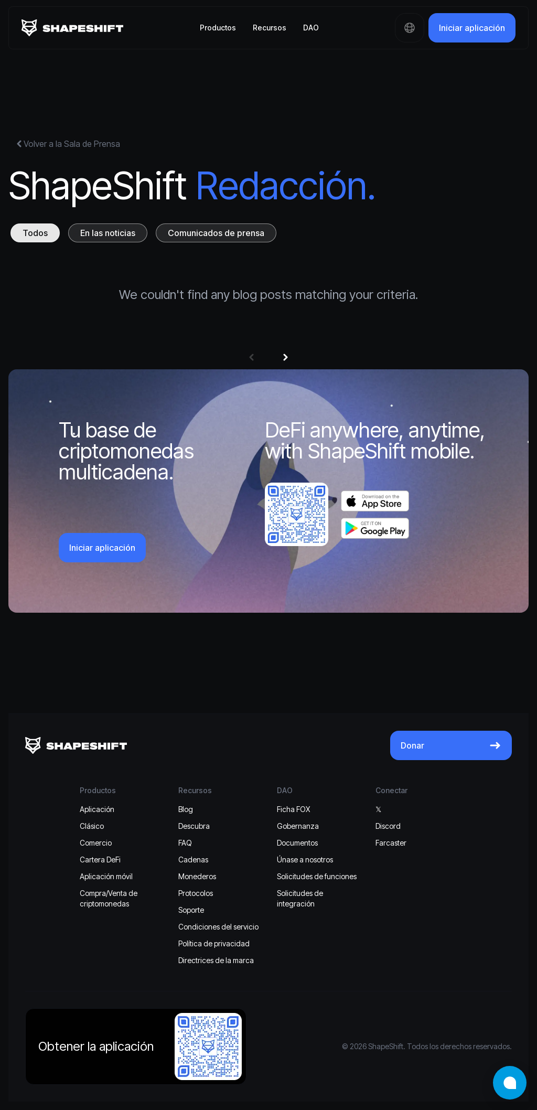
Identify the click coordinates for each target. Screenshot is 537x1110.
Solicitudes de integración (300, 898)
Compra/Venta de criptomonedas (108, 898)
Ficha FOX (293, 809)
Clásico (92, 825)
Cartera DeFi (100, 859)
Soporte (191, 909)
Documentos (297, 842)
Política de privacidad (214, 943)
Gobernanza (298, 825)
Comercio (96, 842)
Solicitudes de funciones (317, 876)
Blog (185, 809)
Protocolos (195, 893)
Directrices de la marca (216, 960)
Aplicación (97, 809)
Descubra (194, 825)
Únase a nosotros (305, 859)
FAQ (185, 842)
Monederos (197, 876)
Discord (388, 825)
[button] (251, 357)
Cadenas (193, 859)
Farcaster (390, 842)
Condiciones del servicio (218, 926)
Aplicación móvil (106, 876)
